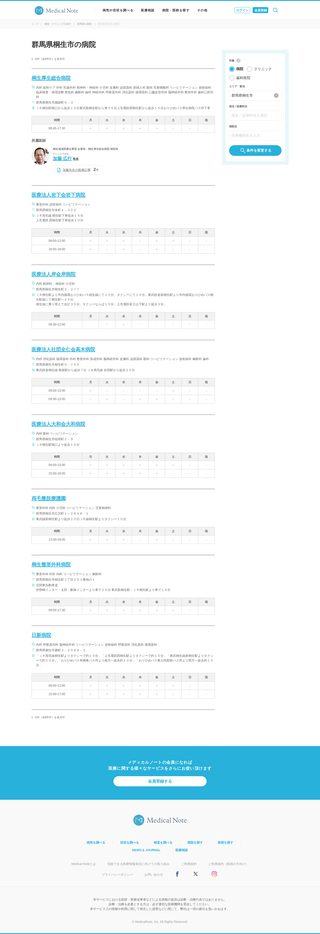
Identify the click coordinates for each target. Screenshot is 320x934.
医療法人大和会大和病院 (58, 424)
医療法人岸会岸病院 (54, 274)
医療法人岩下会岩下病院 (58, 195)
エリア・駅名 (237, 86)
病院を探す (195, 842)
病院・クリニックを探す (57, 23)
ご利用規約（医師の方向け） (228, 864)
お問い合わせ (153, 874)
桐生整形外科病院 (51, 564)
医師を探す (225, 842)
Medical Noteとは (83, 864)
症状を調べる (129, 842)
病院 (239, 69)
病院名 (233, 126)
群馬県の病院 (84, 23)
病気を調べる (96, 842)
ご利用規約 (189, 864)
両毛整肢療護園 (49, 498)
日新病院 (41, 635)
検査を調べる (163, 842)
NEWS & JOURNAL (146, 850)
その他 (202, 10)
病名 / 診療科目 (238, 106)
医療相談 (148, 10)
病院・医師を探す (176, 10)
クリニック (263, 69)
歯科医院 (243, 78)
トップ (35, 23)
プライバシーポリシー (117, 874)
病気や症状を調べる (118, 10)
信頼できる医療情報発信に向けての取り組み (138, 864)
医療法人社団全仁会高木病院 (63, 349)
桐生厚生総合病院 (51, 78)
